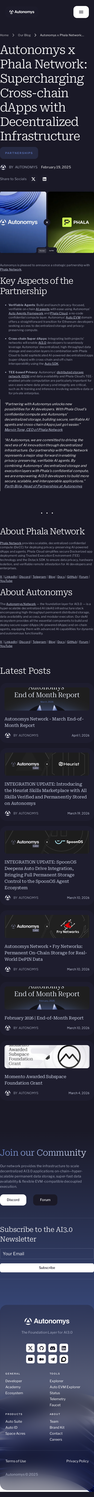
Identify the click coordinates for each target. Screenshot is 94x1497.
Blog (52, 576)
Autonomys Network (21, 604)
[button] (81, 12)
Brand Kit (57, 1427)
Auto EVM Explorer (65, 1387)
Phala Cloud (58, 313)
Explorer (56, 1381)
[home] (22, 12)
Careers (56, 1439)
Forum (83, 576)
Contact (56, 1433)
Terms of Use (15, 1461)
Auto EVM (73, 317)
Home (4, 35)
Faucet (55, 1405)
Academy (13, 1387)
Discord (24, 576)
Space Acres (15, 1433)
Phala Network (10, 269)
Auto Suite (13, 1421)
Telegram (39, 576)
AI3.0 (42, 342)
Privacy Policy (77, 1461)
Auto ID (11, 1427)
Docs (61, 576)
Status (55, 1393)
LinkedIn (10, 576)
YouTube (6, 581)
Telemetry (58, 1399)
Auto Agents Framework (26, 313)
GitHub (72, 576)
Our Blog (24, 35)
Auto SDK (52, 363)
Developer (13, 1381)
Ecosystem (14, 1393)
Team (54, 1421)
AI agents (42, 309)
